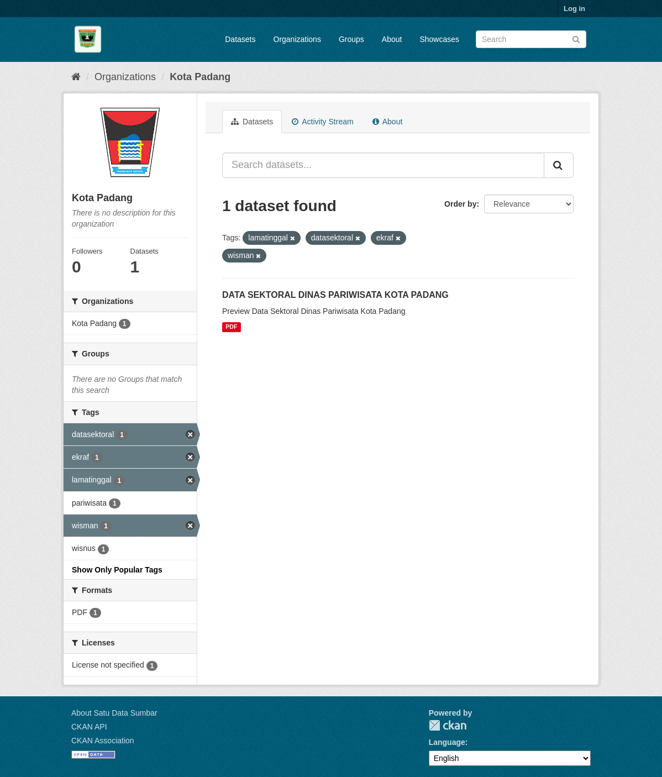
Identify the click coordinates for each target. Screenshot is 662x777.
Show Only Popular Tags (117, 569)
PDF (231, 327)
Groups (351, 39)
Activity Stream (322, 121)
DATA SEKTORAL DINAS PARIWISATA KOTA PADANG (335, 295)
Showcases (439, 39)
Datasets (240, 39)
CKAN (447, 725)
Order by (460, 204)
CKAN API (89, 726)
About (392, 39)
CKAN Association (102, 740)
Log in (574, 8)
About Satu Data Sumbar (114, 712)
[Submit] (576, 38)
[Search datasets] (531, 39)
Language (447, 742)
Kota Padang (200, 76)
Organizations (297, 39)
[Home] (76, 76)
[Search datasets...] (383, 165)
